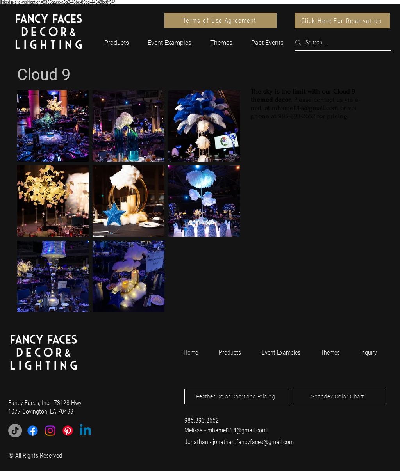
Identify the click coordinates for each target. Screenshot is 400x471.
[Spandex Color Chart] (338, 396)
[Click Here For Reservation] (342, 20)
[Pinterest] (68, 430)
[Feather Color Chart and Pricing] (236, 396)
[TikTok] (15, 430)
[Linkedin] (85, 430)
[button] (116, 42)
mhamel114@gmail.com (305, 108)
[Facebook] (32, 430)
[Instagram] (50, 430)
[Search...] (340, 42)
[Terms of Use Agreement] (220, 20)
